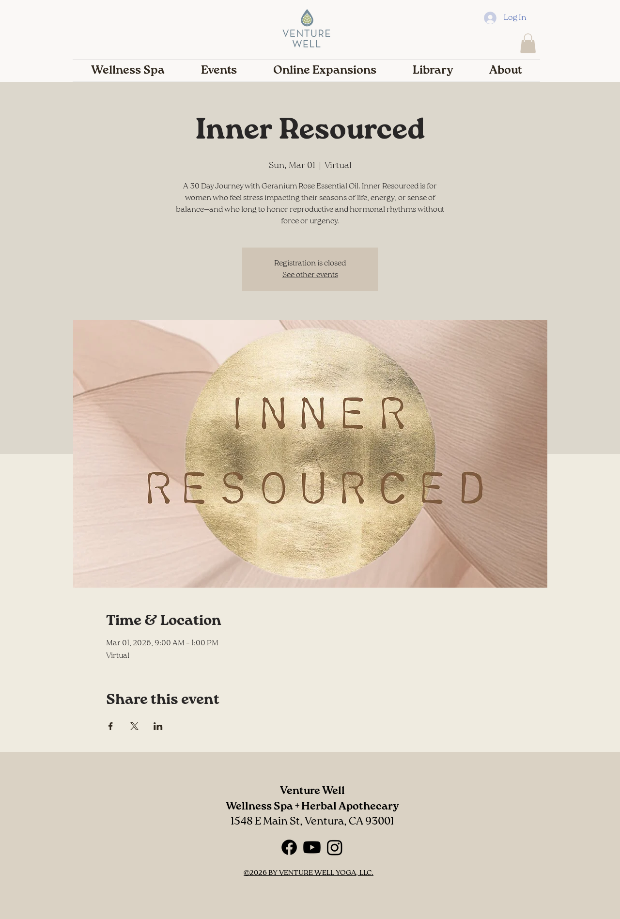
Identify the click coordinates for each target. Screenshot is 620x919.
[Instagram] (335, 847)
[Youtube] (312, 847)
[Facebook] (289, 847)
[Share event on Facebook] (110, 726)
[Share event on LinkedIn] (158, 726)
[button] (528, 43)
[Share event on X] (134, 726)
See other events (310, 275)
